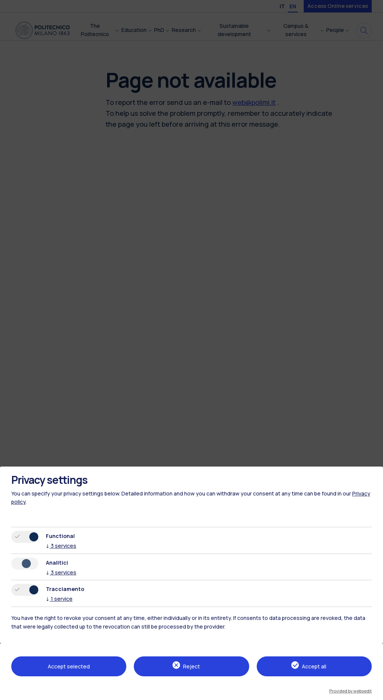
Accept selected (69, 666)
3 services (61, 545)
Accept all (314, 666)
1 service (59, 598)
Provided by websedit (350, 691)
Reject (191, 666)
